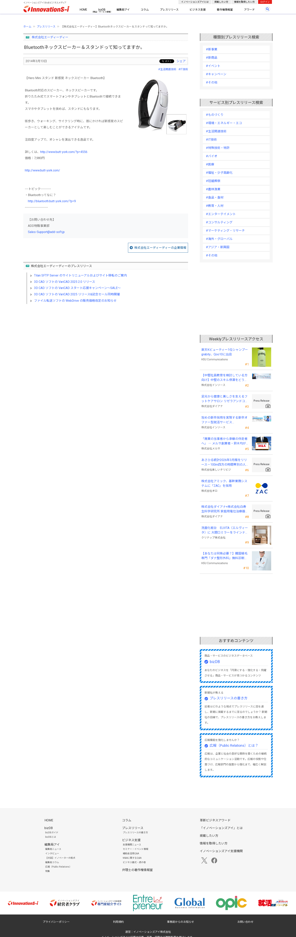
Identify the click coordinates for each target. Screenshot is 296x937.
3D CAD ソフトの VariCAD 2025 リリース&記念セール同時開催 (77, 294)
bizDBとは (50, 837)
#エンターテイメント (221, 214)
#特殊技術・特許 (218, 148)
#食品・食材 (214, 197)
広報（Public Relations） (58, 866)
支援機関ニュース (132, 844)
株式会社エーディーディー (50, 37)
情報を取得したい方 (244, 2)
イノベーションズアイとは (195, 2)
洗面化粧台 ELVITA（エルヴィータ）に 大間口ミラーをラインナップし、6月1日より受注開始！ (224, 530)
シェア (181, 61)
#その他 (211, 82)
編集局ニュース (53, 849)
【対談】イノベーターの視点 (60, 858)
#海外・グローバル (219, 239)
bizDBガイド (51, 832)
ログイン (265, 2)
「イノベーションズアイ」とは (221, 828)
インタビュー (52, 853)
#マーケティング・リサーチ (225, 230)
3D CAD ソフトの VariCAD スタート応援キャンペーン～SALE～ (77, 288)
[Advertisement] (105, 340)
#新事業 (211, 49)
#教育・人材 (214, 206)
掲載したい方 (221, 2)
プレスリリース (169, 9)
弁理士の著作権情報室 (137, 870)
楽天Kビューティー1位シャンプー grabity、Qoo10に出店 (224, 352)
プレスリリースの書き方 (229, 698)
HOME (83, 9)
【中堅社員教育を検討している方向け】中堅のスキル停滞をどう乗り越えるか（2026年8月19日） (224, 377)
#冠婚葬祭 (213, 181)
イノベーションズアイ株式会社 (152, 931)
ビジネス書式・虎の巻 (134, 862)
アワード (249, 9)
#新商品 (211, 57)
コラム (145, 9)
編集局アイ (123, 9)
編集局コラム (52, 862)
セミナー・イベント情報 (135, 849)
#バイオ (211, 156)
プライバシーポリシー (56, 921)
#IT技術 (183, 69)
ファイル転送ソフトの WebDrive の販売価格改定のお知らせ (75, 300)
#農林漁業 (213, 189)
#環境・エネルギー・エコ (224, 123)
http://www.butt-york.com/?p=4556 (63, 152)
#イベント (213, 66)
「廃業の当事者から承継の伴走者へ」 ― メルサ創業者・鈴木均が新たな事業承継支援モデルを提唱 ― (224, 441)
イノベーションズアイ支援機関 (221, 851)
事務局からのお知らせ (180, 921)
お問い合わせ (245, 921)
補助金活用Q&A (131, 853)
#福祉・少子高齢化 (219, 173)
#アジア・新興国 (217, 247)
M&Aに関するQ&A (132, 858)
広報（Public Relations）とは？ (234, 745)
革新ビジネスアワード (215, 820)
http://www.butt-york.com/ (42, 170)
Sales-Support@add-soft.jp (46, 232)
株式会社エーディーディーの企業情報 (160, 248)
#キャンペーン (216, 74)
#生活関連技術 (167, 69)
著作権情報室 (225, 9)
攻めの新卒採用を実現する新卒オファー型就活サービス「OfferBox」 (224, 420)
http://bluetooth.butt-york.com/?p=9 (52, 201)
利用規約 (118, 921)
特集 (47, 871)
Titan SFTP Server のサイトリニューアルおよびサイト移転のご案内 (80, 275)
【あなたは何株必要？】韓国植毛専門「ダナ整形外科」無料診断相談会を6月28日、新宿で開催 (224, 556)
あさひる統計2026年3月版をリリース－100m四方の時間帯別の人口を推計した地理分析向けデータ (225, 462)
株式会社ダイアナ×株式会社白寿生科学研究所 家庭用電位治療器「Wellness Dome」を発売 (223, 509)
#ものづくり (214, 115)
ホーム (27, 26)
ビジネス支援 (198, 9)
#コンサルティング (219, 222)
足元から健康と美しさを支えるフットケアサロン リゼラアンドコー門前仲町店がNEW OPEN (224, 399)
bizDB (101, 9)
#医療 (210, 164)
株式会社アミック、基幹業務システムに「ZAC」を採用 (224, 483)
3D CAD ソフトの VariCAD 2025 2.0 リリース (64, 282)
